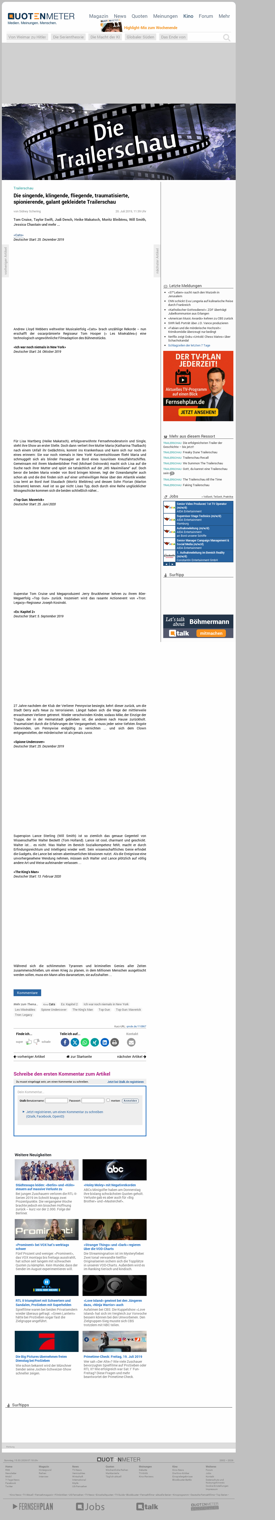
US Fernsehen (76, 1494)
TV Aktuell (28, 1494)
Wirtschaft (77, 1476)
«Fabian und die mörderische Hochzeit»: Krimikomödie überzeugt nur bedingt (194, 330)
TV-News (77, 1469)
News (120, 16)
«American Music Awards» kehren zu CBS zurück (200, 318)
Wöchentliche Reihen (117, 1469)
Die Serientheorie (68, 37)
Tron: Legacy (23, 1015)
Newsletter (10, 1473)
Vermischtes (78, 1473)
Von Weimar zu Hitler (27, 37)
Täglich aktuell (114, 1476)
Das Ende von (173, 37)
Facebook (10, 1483)
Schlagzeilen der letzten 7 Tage (189, 345)
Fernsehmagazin (44, 1494)
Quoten (140, 16)
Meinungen (165, 16)
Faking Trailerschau (186, 485)
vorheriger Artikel (29, 1056)
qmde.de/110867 (136, 1026)
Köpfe (75, 1483)
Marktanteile (112, 1473)
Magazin (98, 16)
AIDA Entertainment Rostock (196, 544)
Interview (43, 1476)
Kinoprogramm (181, 1494)
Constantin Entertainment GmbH (194, 556)
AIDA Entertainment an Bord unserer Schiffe (195, 507)
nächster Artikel (131, 1056)
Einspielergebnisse (182, 1476)
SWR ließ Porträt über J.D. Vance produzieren (198, 323)
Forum (206, 16)
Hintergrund (45, 1469)
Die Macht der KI (105, 37)
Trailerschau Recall (186, 458)
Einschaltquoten (104, 1494)
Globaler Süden (140, 37)
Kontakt (210, 1476)
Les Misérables (25, 1009)
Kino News (15, 1494)
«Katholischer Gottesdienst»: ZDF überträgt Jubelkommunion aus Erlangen (197, 311)
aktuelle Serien (163, 1494)
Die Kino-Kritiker (180, 1473)
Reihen (42, 1473)
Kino (188, 16)
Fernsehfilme (147, 1494)
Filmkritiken (61, 1494)
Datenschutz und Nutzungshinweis (215, 1481)
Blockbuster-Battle (182, 1479)
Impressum (212, 1489)
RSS (7, 1469)
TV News (89, 1494)
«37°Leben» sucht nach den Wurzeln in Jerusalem (193, 294)
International (79, 1479)
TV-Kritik (143, 1473)
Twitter (9, 1486)
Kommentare (27, 992)
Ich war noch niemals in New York (106, 1004)
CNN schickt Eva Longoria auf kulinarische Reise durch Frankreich (200, 303)
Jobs (208, 1473)
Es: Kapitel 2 (69, 1004)
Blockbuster (132, 1494)
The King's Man (82, 1009)
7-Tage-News (12, 1479)
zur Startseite (79, 1056)
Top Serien (222, 1494)
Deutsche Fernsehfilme (203, 1494)
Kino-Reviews (146, 1476)
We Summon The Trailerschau (193, 463)
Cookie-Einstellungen (217, 1485)
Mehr (224, 16)
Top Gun (104, 1009)
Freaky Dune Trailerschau (190, 452)
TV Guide (120, 1494)
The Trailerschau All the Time (192, 479)
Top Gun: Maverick (128, 1009)
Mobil (8, 1476)
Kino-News (178, 1469)
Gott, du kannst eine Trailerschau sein (195, 471)
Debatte (143, 1469)
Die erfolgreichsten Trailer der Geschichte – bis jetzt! (192, 445)
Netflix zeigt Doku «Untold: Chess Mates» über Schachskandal (199, 338)
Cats (49, 1004)
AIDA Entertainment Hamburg (192, 519)
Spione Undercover (53, 1009)
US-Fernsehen (79, 1486)
